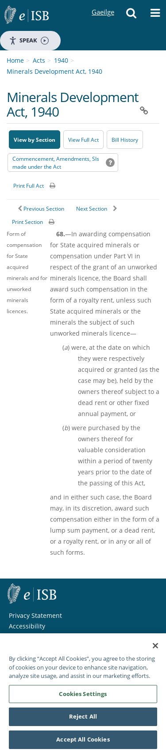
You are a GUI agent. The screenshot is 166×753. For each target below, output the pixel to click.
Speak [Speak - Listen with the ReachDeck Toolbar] (29, 40)
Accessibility (27, 626)
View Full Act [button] (83, 140)
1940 (61, 60)
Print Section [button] (27, 222)
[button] (131, 15)
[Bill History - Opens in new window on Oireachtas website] (125, 139)
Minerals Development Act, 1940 (54, 71)
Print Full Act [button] (28, 185)
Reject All (83, 719)
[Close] (155, 648)
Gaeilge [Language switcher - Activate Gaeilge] (103, 4)
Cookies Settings (83, 696)
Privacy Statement (35, 615)
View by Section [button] (34, 140)
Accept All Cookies (82, 741)
